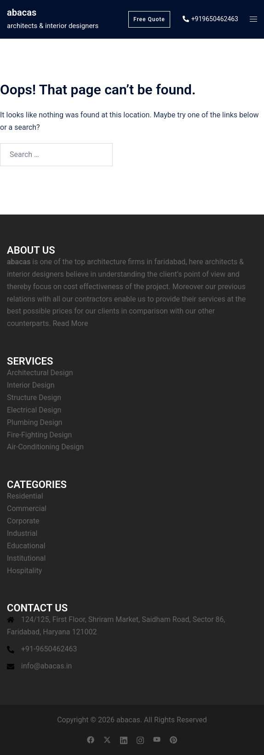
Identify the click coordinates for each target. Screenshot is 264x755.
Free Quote (149, 19)
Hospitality (24, 570)
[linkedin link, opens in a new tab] (123, 739)
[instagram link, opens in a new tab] (140, 739)
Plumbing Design (34, 422)
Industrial (22, 533)
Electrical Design (34, 410)
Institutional (26, 558)
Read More (70, 323)
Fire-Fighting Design (39, 434)
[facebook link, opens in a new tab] (90, 739)
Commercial (26, 508)
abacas (21, 12)
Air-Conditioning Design (45, 446)
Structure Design (34, 397)
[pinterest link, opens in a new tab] (173, 739)
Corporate (23, 521)
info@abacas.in (46, 666)
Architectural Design (40, 372)
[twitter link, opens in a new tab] (107, 739)
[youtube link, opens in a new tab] (157, 739)
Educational (26, 545)
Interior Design (31, 385)
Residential (25, 496)
